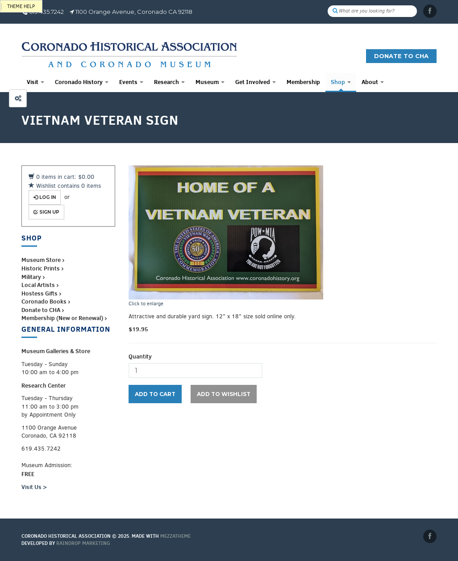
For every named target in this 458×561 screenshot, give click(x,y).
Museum (210, 82)
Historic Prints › (42, 268)
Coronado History (81, 82)
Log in (44, 197)
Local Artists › (39, 285)
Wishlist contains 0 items (65, 186)
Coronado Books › (45, 301)
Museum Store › (42, 260)
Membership (303, 82)
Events (131, 82)
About (373, 82)
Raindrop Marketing (83, 543)
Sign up (46, 212)
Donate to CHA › (42, 310)
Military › (33, 277)
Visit (35, 82)
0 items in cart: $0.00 (61, 177)
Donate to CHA (401, 55)
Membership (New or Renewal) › (64, 318)
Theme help (21, 6)
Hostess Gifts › (41, 293)
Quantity (140, 356)
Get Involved (255, 82)
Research (169, 82)
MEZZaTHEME (175, 536)
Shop (341, 82)
